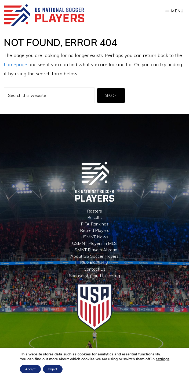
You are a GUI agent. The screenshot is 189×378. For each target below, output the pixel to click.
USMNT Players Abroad (94, 249)
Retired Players (94, 230)
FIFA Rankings (94, 224)
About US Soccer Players (94, 256)
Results (94, 217)
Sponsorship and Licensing (94, 275)
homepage (15, 64)
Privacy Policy (94, 262)
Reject (52, 369)
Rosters (94, 211)
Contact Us (95, 269)
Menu (177, 10)
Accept (30, 369)
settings (162, 359)
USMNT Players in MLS (94, 243)
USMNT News (94, 236)
